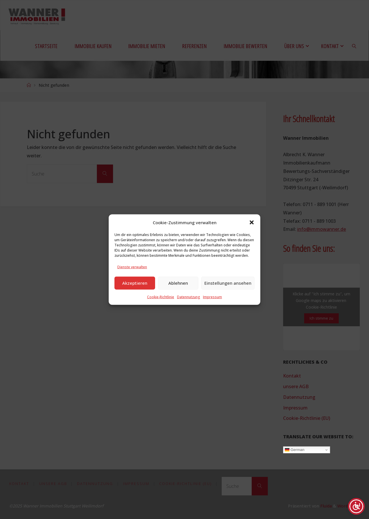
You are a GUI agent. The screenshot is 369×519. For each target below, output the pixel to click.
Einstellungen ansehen (227, 289)
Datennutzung (188, 302)
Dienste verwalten (132, 273)
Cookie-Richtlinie (160, 302)
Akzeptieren (134, 289)
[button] (252, 228)
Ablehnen (178, 289)
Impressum (212, 302)
